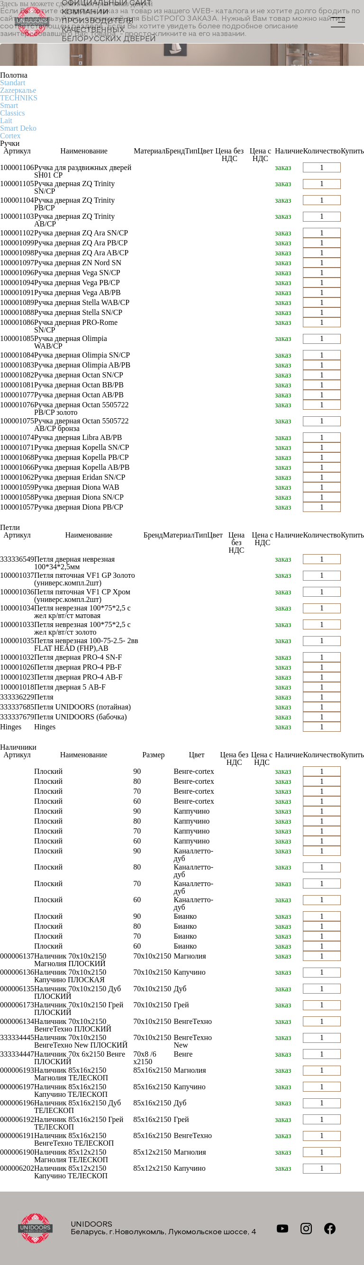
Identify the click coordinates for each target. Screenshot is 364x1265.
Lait (6, 121)
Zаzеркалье (18, 90)
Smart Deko (18, 128)
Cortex (10, 136)
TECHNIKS (18, 98)
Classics (12, 113)
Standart (12, 83)
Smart (9, 105)
